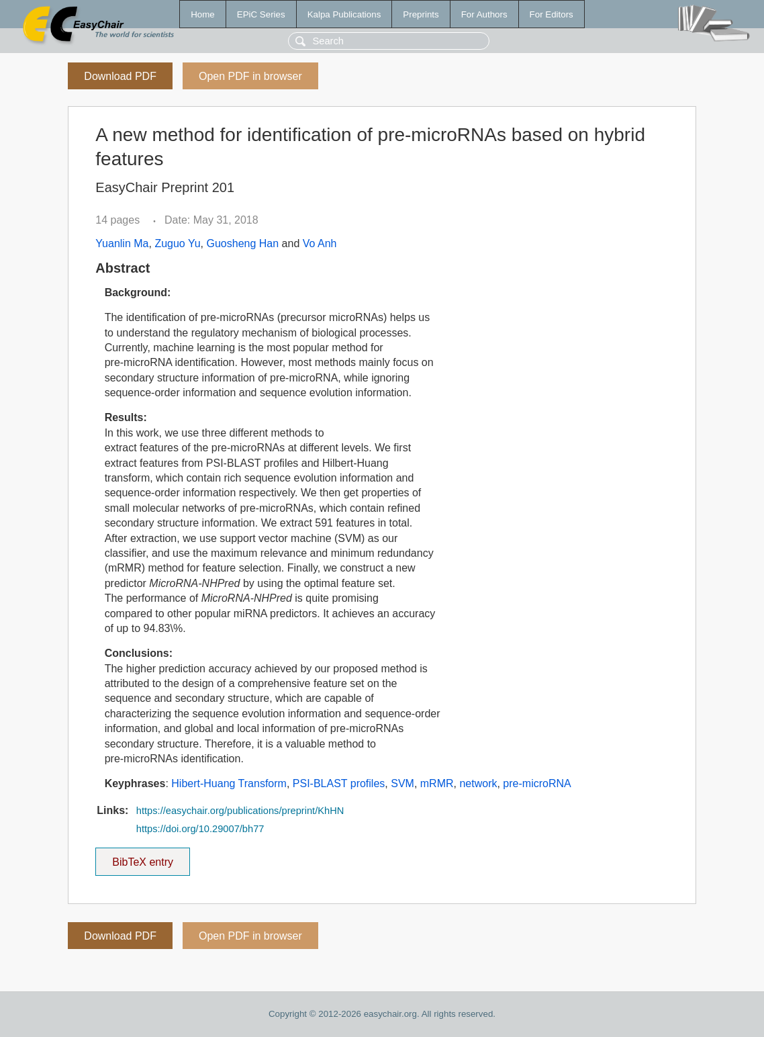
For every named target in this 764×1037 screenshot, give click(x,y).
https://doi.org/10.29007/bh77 (200, 828)
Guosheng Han (243, 243)
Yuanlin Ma (121, 243)
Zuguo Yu (177, 243)
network (478, 783)
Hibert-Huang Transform (229, 783)
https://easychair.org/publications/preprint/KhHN (240, 810)
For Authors (484, 14)
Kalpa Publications (344, 14)
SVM (402, 783)
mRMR (437, 783)
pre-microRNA (537, 783)
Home (203, 14)
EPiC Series (261, 14)
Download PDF (120, 76)
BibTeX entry (143, 858)
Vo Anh (320, 243)
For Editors (551, 14)
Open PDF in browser (250, 76)
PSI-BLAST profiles (339, 783)
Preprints (420, 14)
